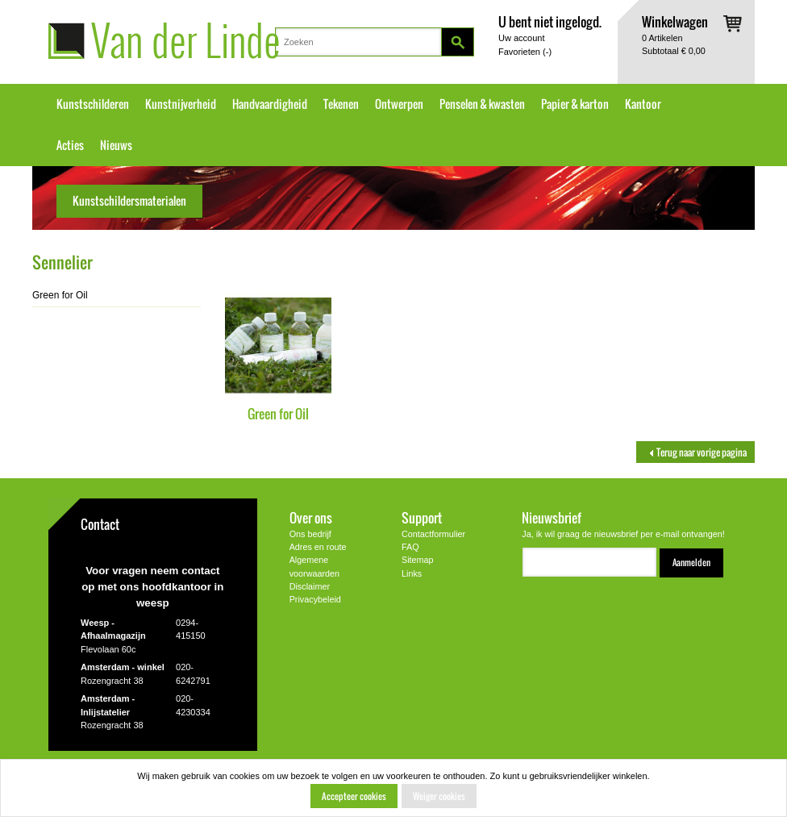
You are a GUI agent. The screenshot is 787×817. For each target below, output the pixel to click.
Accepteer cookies (354, 796)
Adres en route (318, 547)
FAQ (410, 547)
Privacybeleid (315, 599)
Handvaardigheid (269, 104)
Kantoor (643, 104)
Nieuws (116, 145)
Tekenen (341, 104)
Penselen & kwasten (482, 104)
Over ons (310, 517)
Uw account (521, 38)
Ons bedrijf (310, 534)
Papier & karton (575, 104)
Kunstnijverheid (180, 104)
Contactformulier (433, 534)
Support (422, 517)
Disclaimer (309, 586)
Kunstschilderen (92, 104)
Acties (70, 145)
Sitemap (418, 560)
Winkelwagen (675, 21)
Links (412, 573)
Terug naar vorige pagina (695, 452)
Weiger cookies (439, 796)
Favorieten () (525, 51)
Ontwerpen (399, 104)
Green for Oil (278, 413)
